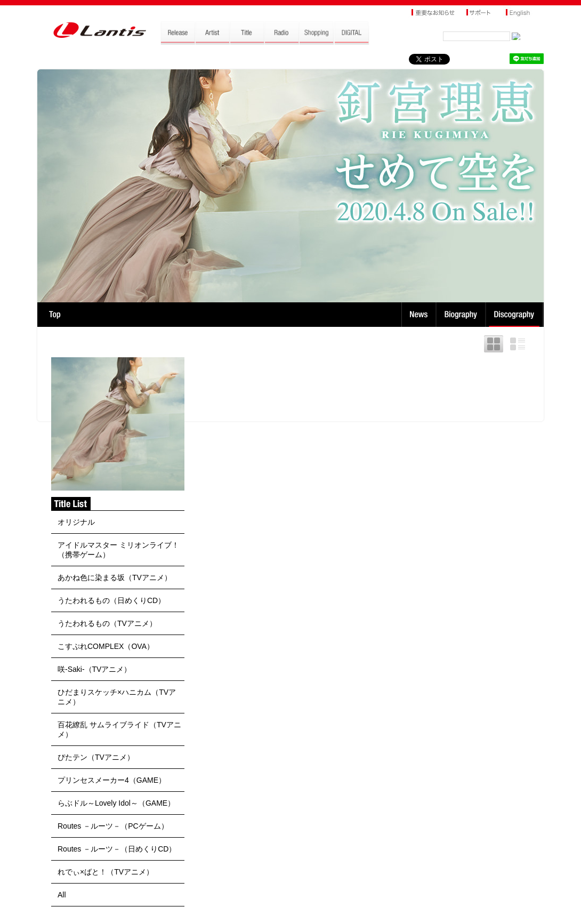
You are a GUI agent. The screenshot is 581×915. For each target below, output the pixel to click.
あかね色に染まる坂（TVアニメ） (115, 577)
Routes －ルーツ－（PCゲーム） (113, 826)
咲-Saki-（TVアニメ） (94, 669)
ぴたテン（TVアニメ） (96, 757)
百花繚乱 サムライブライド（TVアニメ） (119, 729)
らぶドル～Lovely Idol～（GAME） (116, 803)
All (62, 894)
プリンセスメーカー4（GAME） (112, 780)
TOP (54, 314)
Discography (515, 314)
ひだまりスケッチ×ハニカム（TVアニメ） (117, 697)
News (418, 314)
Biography (462, 314)
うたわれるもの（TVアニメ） (107, 623)
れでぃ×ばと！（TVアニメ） (106, 872)
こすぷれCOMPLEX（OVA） (106, 646)
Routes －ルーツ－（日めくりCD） (117, 849)
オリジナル (76, 522)
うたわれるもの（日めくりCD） (111, 600)
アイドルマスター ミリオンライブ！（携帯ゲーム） (118, 550)
